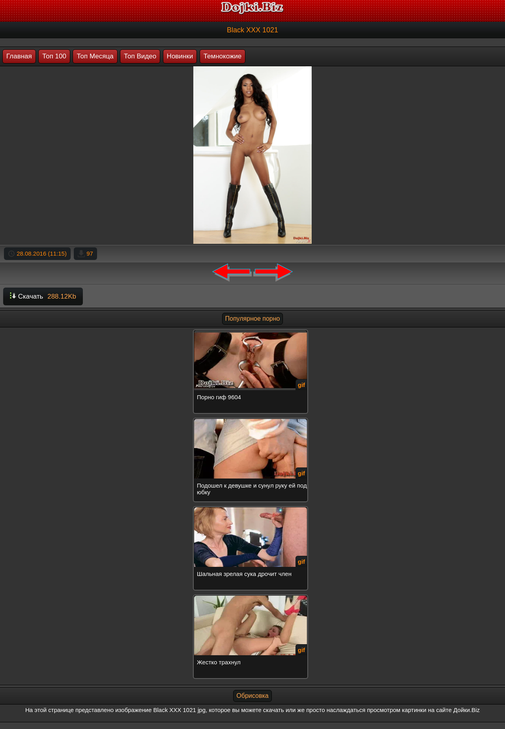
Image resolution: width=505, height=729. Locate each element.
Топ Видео (140, 56)
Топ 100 (54, 56)
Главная (19, 56)
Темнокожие (223, 56)
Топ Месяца (95, 56)
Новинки (180, 56)
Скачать (43, 296)
